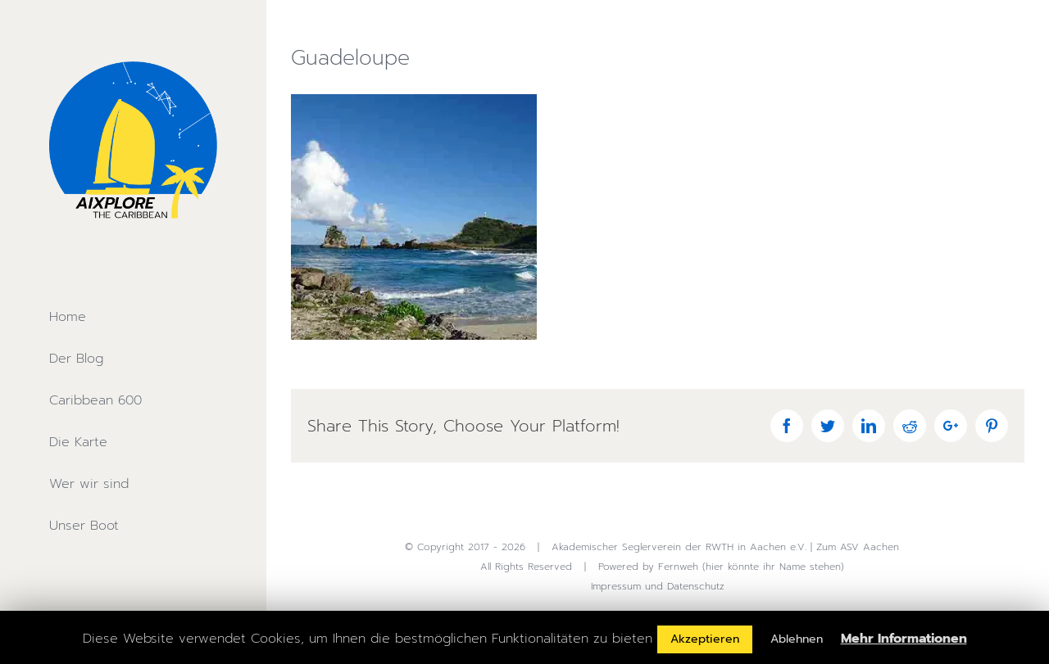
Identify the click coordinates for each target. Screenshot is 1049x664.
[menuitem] (133, 317)
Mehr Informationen (904, 638)
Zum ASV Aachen (857, 547)
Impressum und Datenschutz (657, 586)
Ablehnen (796, 639)
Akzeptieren (704, 639)
